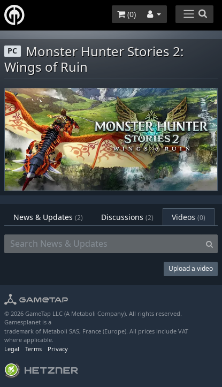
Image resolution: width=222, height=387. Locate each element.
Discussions (127, 217)
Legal (11, 349)
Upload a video (191, 268)
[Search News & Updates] (103, 244)
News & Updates (48, 217)
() (126, 14)
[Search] (209, 244)
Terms (33, 349)
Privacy (58, 349)
